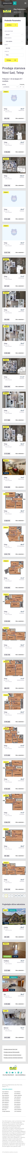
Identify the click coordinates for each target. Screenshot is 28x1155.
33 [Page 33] (16, 896)
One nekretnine (17, 1107)
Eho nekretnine (17, 1098)
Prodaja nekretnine (6, 1111)
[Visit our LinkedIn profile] (18, 1073)
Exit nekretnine (17, 1102)
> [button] (24, 896)
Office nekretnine (5, 1097)
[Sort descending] (23, 86)
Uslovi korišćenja (20, 1075)
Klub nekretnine (5, 1098)
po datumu (6, 87)
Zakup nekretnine (17, 1109)
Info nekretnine (17, 1093)
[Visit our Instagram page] (10, 1073)
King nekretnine (5, 1106)
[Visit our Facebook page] (7, 1073)
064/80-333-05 (17, 12)
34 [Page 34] (19, 896)
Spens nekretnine (5, 1100)
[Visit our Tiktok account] (21, 1073)
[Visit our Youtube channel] (12, 1073)
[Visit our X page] (15, 1073)
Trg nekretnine (17, 1106)
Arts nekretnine (5, 1107)
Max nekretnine (17, 1104)
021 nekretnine (5, 1093)
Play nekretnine (5, 1104)
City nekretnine (17, 1091)
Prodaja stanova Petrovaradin (11, 1052)
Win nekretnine (17, 1100)
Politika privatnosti (8, 1075)
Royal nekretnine (5, 1095)
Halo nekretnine (17, 1097)
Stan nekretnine (5, 1102)
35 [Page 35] (22, 896)
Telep (7, 54)
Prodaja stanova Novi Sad (10, 1049)
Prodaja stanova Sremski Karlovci (12, 1055)
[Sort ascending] (21, 86)
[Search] (14, 3)
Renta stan (4, 1109)
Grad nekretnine (5, 1091)
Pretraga (11, 60)
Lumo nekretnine (17, 1111)
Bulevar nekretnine (18, 1095)
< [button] (3, 896)
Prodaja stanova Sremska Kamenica (13, 1057)
